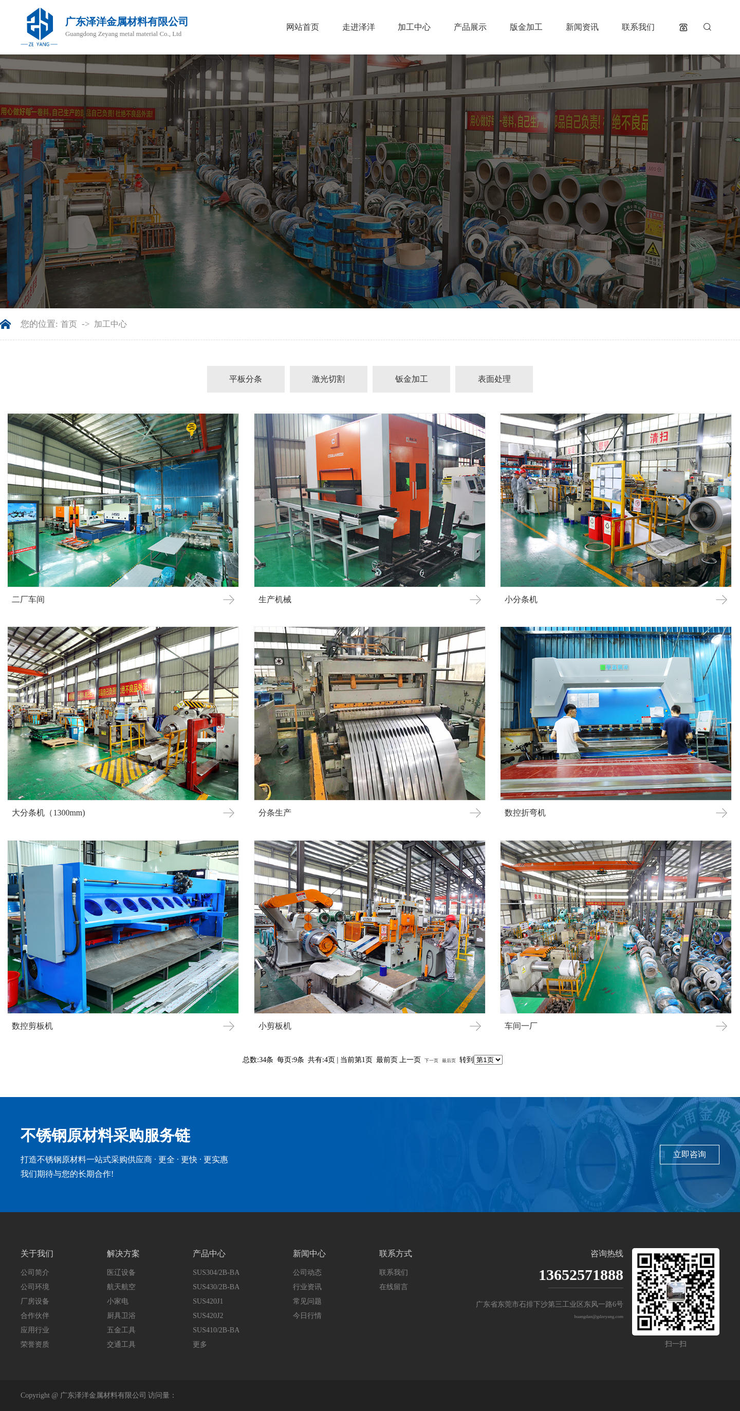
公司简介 (35, 1272)
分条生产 (274, 812)
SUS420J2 (208, 1316)
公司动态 (307, 1272)
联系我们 (638, 27)
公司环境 (35, 1287)
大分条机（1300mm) (48, 812)
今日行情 (307, 1316)
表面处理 (494, 379)
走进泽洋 (358, 27)
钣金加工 (411, 379)
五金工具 (121, 1330)
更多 (200, 1344)
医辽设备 (121, 1272)
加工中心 (414, 27)
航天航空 (121, 1287)
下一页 (431, 1060)
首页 (69, 324)
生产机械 (274, 599)
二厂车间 (28, 599)
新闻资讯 (582, 27)
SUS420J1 (208, 1301)
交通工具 (121, 1344)
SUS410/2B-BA (216, 1330)
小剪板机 (274, 1026)
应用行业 (35, 1330)
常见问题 (307, 1301)
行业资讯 (307, 1287)
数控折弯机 (525, 812)
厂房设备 (35, 1301)
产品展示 (470, 27)
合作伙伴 (35, 1316)
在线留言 (393, 1287)
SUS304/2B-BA (216, 1272)
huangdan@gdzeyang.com (598, 1316)
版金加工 (526, 27)
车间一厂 (521, 1026)
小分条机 (521, 599)
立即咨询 (689, 1154)
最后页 (449, 1060)
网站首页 (302, 27)
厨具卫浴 (121, 1316)
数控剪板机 (32, 1026)
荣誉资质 (35, 1344)
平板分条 (245, 379)
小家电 (117, 1301)
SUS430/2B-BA (216, 1287)
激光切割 (328, 379)
